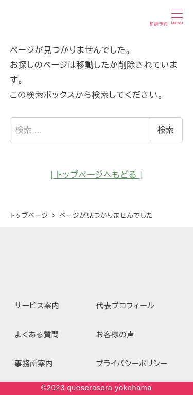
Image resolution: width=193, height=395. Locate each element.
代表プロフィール (125, 306)
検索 (165, 130)
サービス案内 (37, 306)
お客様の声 (115, 335)
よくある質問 (36, 335)
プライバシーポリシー (132, 363)
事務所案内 (33, 363)
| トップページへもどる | (97, 174)
